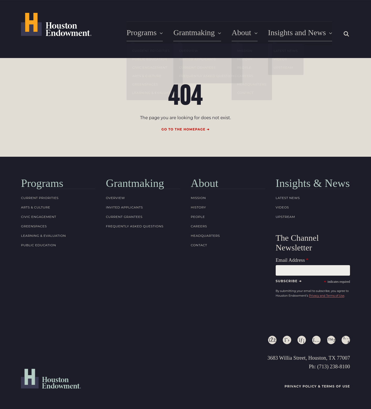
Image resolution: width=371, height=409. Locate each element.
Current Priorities (40, 197)
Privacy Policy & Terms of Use (317, 386)
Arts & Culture (35, 206)
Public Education (38, 244)
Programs (153, 33)
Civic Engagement (38, 216)
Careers (199, 225)
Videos (282, 206)
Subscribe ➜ (289, 280)
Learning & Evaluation (43, 235)
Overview (115, 197)
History (198, 206)
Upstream (285, 216)
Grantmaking (203, 33)
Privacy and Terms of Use (326, 295)
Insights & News (313, 182)
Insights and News (301, 33)
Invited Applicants (124, 206)
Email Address (290, 259)
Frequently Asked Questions (134, 225)
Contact (199, 244)
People (198, 216)
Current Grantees (124, 216)
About (248, 33)
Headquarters (205, 235)
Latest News (288, 197)
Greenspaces (34, 225)
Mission (198, 197)
